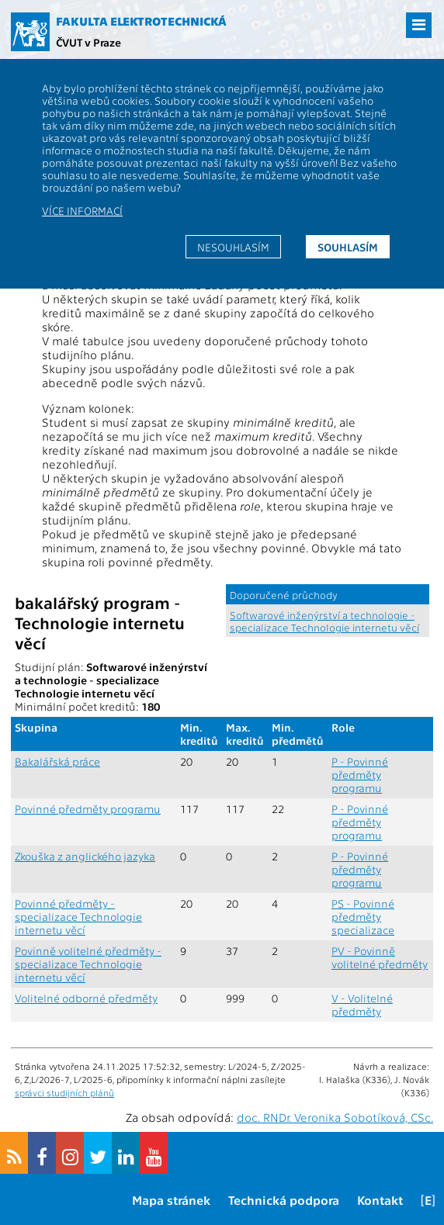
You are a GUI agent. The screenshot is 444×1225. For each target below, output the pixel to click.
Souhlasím (347, 247)
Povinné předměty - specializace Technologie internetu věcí (78, 916)
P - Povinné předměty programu (359, 774)
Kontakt (380, 1199)
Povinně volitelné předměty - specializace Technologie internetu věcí (88, 964)
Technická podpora (283, 1199)
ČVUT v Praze (88, 42)
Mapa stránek (171, 1199)
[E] (428, 1199)
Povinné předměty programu (88, 808)
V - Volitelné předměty (362, 1004)
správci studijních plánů (64, 1092)
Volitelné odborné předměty (86, 998)
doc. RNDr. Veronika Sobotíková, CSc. (335, 1117)
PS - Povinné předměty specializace (362, 916)
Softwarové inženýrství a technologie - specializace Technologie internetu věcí (324, 620)
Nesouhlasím (233, 247)
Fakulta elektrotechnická (141, 21)
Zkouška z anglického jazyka (85, 856)
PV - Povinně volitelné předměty (379, 957)
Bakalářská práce (57, 761)
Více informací (82, 210)
